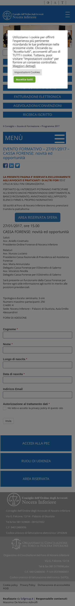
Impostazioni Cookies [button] (27, 72)
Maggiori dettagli (24, 66)
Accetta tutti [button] (24, 79)
